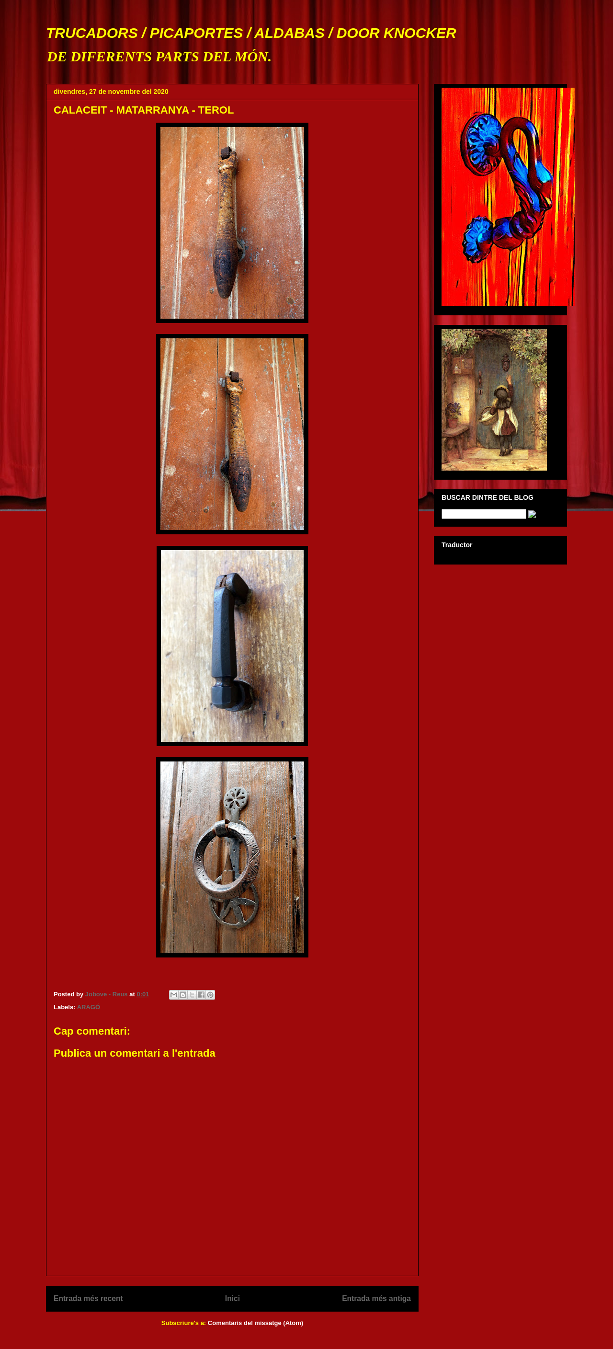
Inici (232, 1298)
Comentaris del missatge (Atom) (255, 1322)
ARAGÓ (88, 1007)
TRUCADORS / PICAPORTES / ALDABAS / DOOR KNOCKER (251, 33)
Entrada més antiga (376, 1298)
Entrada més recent (88, 1298)
